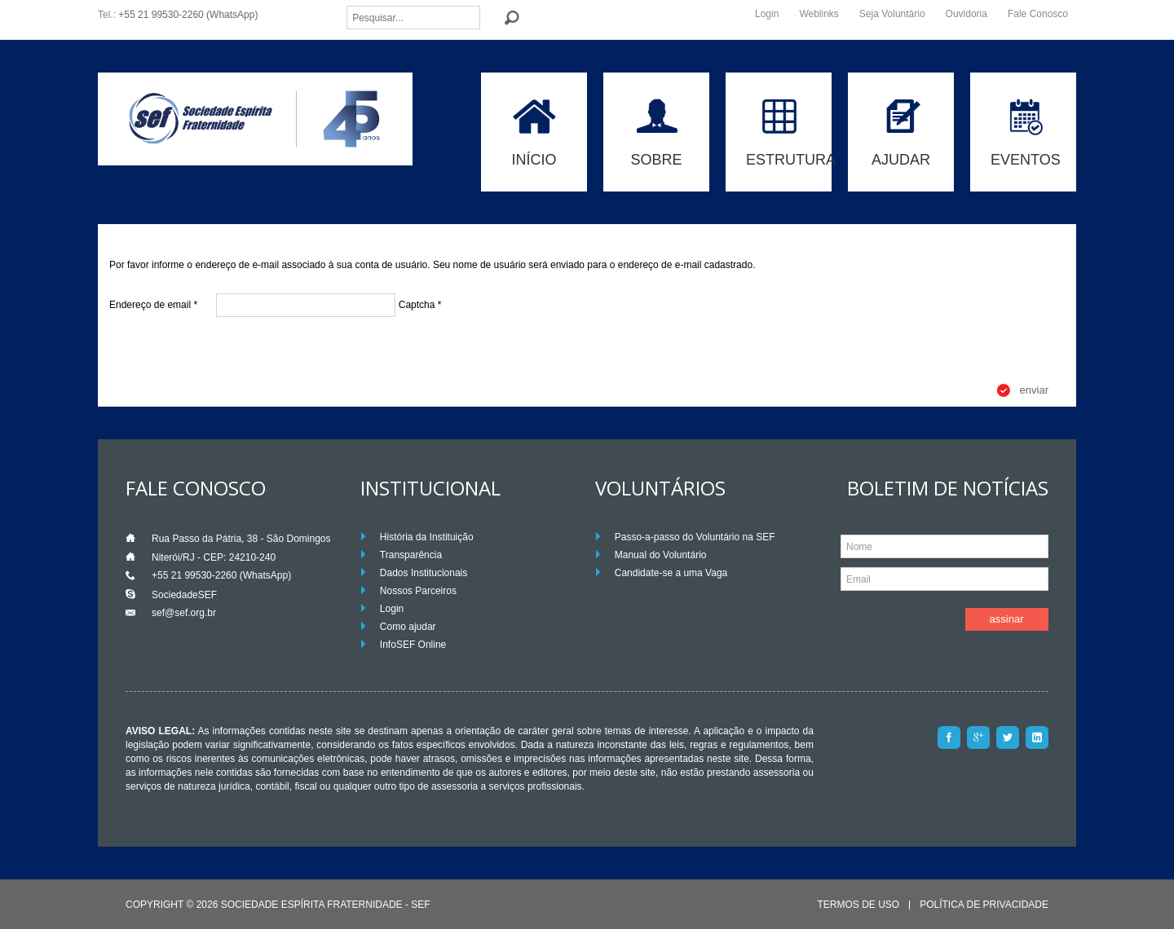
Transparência (411, 555)
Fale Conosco (1038, 14)
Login (767, 14)
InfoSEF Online (413, 644)
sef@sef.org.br (184, 613)
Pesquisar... (346, 6)
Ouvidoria (966, 14)
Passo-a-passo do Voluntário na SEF (695, 537)
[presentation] (233, 350)
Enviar (1034, 390)
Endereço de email (153, 304)
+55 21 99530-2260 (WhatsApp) (188, 14)
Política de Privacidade (984, 904)
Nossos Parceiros (418, 591)
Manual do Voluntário (661, 555)
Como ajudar (408, 626)
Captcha (420, 304)
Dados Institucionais (423, 573)
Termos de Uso (858, 904)
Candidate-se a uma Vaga (671, 573)
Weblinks (818, 14)
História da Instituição (427, 537)
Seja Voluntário (892, 14)
